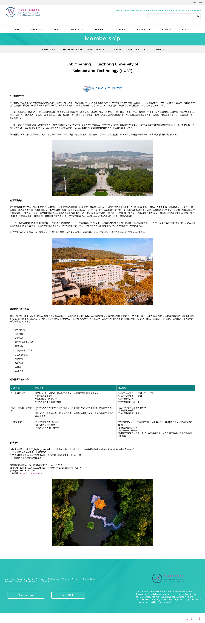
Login (194, 2)
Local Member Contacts (96, 49)
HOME (16, 29)
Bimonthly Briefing (70, 579)
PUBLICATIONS (144, 29)
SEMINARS (121, 29)
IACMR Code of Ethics (38, 581)
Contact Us (20, 581)
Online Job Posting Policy (137, 49)
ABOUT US (186, 29)
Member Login (26, 595)
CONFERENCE (77, 29)
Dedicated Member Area (72, 49)
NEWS (57, 29)
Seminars (40, 579)
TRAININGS (100, 29)
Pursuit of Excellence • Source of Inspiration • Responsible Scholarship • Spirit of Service (158, 10)
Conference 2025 (25, 579)
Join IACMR (116, 49)
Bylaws (8, 581)
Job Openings (158, 49)
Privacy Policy (89, 579)
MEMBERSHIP (36, 29)
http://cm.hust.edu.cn (31, 473)
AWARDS (166, 29)
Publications (53, 579)
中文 (200, 2)
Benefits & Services (48, 49)
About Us (9, 579)
